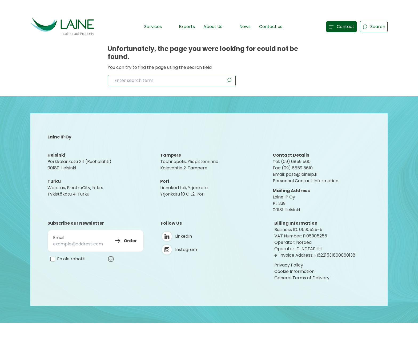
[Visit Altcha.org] (111, 259)
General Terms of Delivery (301, 278)
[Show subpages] (167, 26)
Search (373, 26)
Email (58, 237)
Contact (341, 26)
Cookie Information (294, 271)
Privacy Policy (288, 265)
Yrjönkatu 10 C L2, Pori (182, 194)
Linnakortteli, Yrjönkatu (184, 188)
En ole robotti (71, 259)
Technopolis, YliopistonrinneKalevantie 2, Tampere (189, 164)
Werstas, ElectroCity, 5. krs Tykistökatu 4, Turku (75, 191)
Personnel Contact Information (305, 181)
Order (130, 241)
